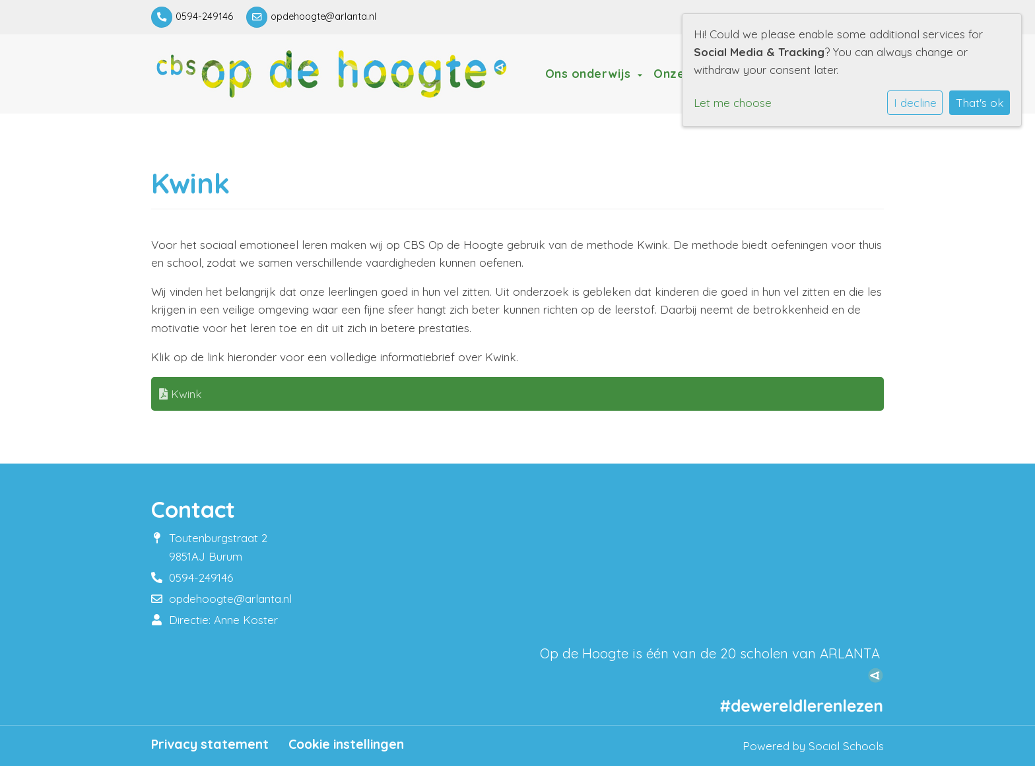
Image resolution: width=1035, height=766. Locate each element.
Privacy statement (210, 744)
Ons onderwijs (589, 73)
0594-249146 (204, 16)
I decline (915, 103)
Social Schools (846, 746)
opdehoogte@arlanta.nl (323, 16)
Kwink (180, 394)
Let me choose (733, 103)
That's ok (980, 103)
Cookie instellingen (346, 744)
